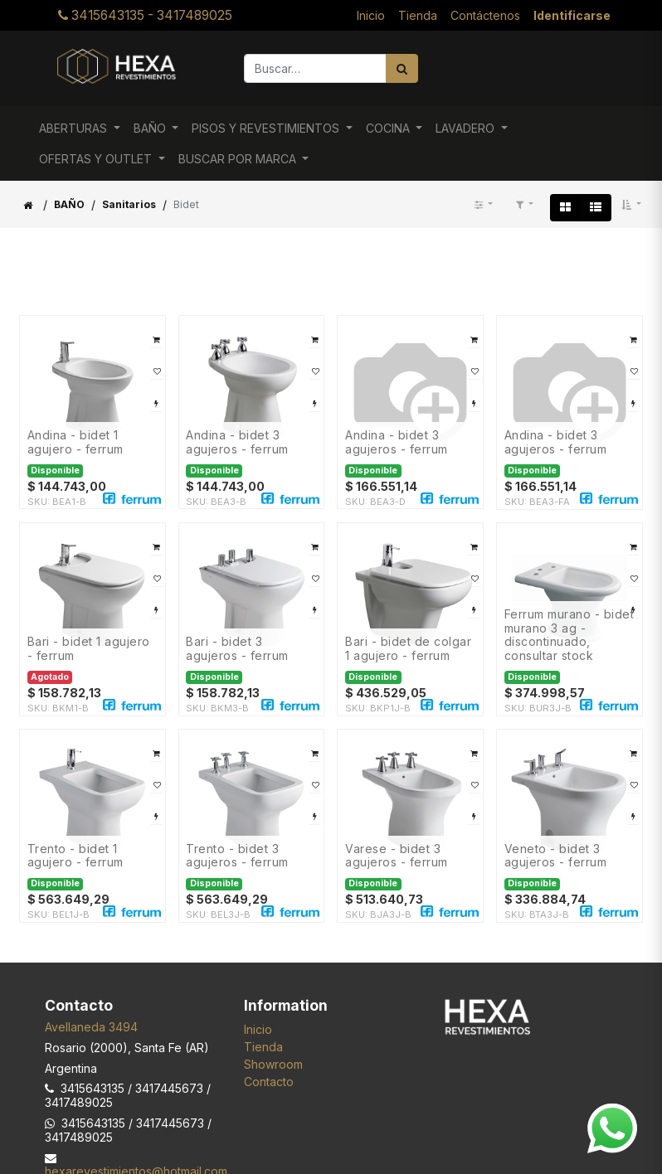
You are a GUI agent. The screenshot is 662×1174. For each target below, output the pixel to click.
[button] (631, 204)
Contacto (269, 1082)
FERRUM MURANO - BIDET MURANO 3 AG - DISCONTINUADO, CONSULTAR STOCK (569, 635)
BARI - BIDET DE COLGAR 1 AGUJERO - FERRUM (408, 648)
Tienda (263, 1047)
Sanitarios (129, 204)
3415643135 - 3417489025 (145, 15)
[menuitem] (371, 15)
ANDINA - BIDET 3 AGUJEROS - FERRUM (237, 442)
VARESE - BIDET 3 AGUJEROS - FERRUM (396, 856)
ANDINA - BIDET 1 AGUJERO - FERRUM (75, 442)
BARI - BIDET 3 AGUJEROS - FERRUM (237, 648)
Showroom (273, 1064)
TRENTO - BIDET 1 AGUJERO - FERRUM (75, 856)
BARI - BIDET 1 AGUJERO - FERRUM (88, 648)
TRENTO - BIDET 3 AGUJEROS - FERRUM (237, 856)
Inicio (258, 1029)
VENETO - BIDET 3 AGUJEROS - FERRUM (555, 856)
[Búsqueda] (402, 68)
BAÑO (69, 204)
